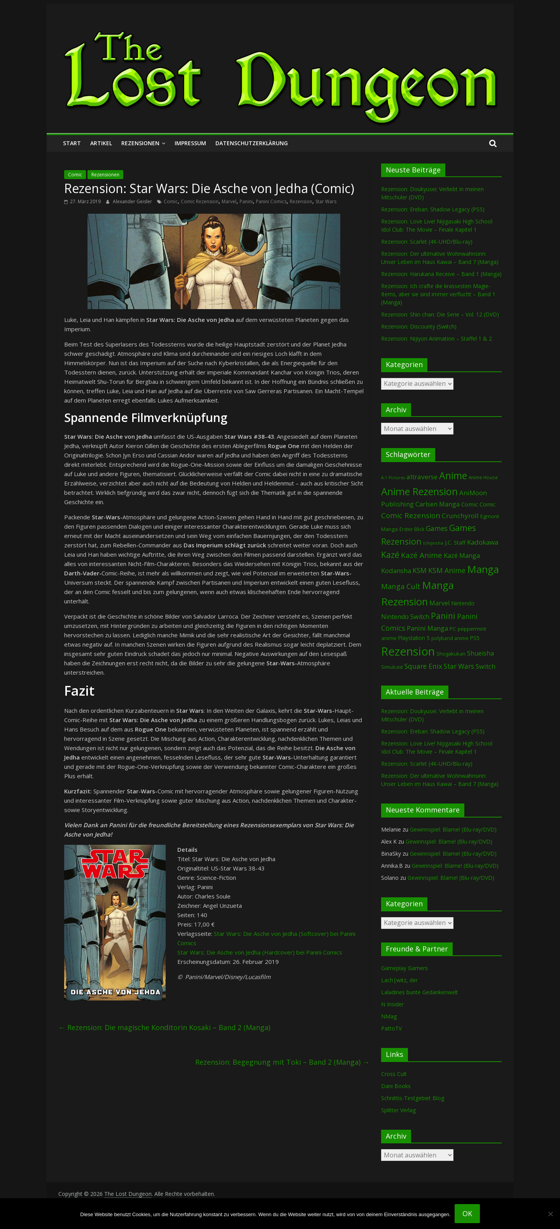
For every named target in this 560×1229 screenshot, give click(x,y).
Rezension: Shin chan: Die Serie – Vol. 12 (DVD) (440, 314)
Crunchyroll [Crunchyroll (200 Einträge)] (460, 515)
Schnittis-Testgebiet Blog (412, 1098)
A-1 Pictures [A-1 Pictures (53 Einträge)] (393, 477)
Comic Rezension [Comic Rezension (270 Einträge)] (410, 515)
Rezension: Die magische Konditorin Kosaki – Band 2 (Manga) (164, 1027)
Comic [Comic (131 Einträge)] (469, 504)
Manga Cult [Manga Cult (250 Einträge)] (400, 586)
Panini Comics (271, 201)
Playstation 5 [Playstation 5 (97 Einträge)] (414, 638)
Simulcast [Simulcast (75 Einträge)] (392, 667)
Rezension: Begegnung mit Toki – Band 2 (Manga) (282, 1062)
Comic (75, 174)
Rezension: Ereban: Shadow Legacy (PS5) (433, 209)
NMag (389, 1016)
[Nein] (550, 1214)
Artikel (101, 143)
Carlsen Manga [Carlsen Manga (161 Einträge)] (437, 504)
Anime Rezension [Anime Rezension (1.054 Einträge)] (419, 491)
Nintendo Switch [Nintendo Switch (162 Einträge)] (405, 616)
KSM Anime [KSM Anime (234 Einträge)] (447, 570)
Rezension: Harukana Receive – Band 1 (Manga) (441, 274)
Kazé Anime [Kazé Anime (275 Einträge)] (421, 555)
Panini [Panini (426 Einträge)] (443, 615)
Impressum (190, 143)
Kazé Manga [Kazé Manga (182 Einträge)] (462, 555)
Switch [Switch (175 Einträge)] (485, 666)
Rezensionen (140, 143)
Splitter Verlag (398, 1110)
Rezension (301, 201)
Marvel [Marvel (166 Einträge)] (439, 603)
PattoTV (391, 1028)
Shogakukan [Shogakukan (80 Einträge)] (451, 653)
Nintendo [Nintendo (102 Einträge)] (462, 603)
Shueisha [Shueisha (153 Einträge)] (480, 653)
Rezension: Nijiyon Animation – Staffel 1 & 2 (436, 338)
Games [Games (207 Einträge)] (437, 528)
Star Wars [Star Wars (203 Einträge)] (459, 666)
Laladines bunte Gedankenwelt (419, 992)
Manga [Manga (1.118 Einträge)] (483, 569)
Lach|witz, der (399, 980)
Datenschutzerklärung (251, 143)
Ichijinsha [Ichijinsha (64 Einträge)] (433, 543)
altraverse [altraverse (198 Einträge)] (422, 476)
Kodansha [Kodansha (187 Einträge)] (396, 570)
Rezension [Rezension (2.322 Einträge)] (408, 651)
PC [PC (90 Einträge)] (453, 628)
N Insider (392, 1004)
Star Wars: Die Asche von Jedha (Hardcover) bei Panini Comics (259, 952)
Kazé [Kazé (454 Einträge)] (390, 554)
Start (72, 143)
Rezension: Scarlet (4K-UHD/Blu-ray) (426, 241)
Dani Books (396, 1086)
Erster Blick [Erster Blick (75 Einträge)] (411, 529)
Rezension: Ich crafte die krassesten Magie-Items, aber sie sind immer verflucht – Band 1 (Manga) (438, 294)
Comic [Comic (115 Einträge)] (487, 504)
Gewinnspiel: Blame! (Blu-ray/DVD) (453, 829)
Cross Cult (394, 1074)
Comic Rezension (200, 201)
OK (467, 1213)
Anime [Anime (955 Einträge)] (453, 475)
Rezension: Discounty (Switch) (419, 326)
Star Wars (325, 201)
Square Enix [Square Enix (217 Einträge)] (423, 666)
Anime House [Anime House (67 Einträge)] (483, 477)
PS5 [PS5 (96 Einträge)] (475, 638)
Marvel (229, 201)
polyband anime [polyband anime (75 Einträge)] (450, 638)
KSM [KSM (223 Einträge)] (420, 570)
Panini (246, 201)
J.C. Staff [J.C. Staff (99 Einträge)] (455, 542)
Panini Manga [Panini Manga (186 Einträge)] (427, 628)
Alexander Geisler (133, 201)
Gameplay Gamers (404, 968)
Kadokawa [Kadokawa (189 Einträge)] (482, 542)
